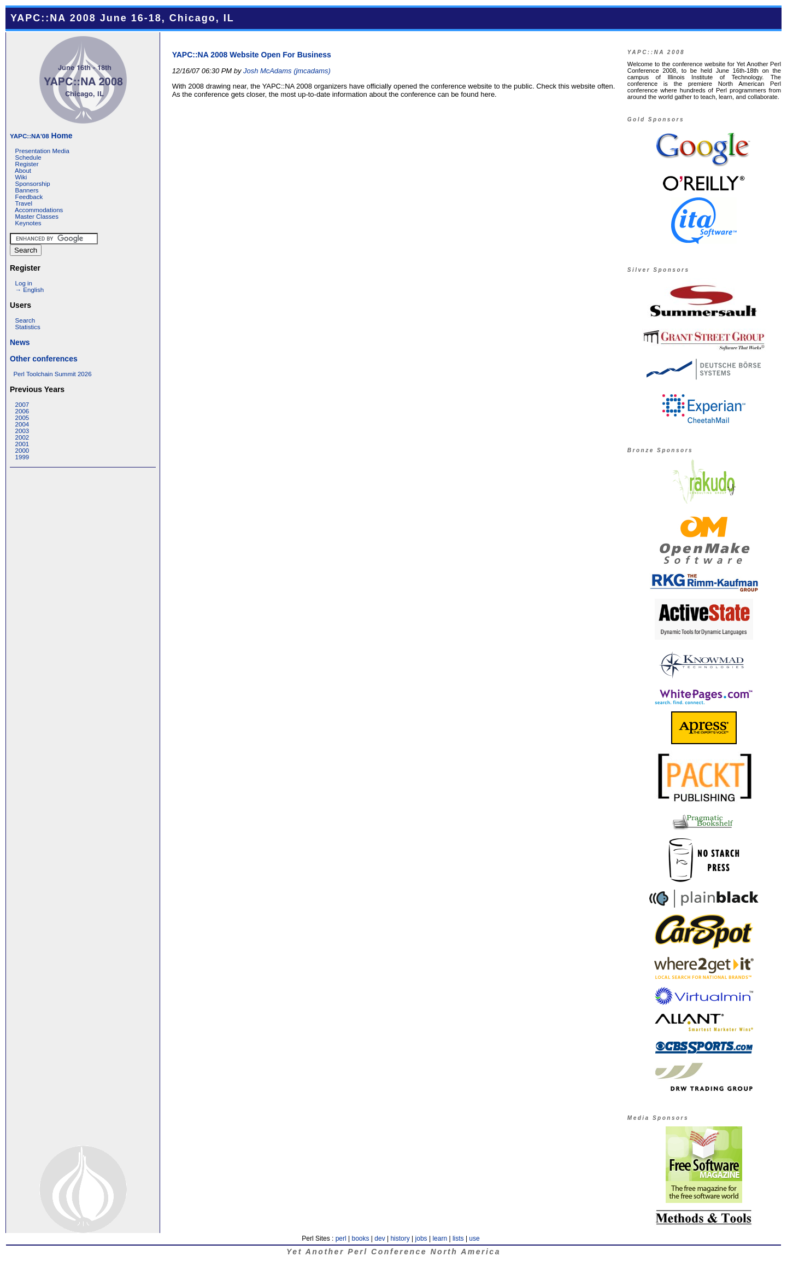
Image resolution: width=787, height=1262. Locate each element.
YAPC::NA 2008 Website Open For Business (251, 54)
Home (41, 135)
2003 (22, 431)
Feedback (29, 197)
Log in (23, 283)
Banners (27, 190)
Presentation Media (42, 151)
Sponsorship (32, 183)
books (360, 1238)
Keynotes (28, 223)
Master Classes (36, 216)
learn (439, 1238)
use (474, 1238)
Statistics (27, 327)
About (23, 170)
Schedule (28, 157)
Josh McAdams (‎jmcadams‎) (287, 71)
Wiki (21, 177)
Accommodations (39, 210)
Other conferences (44, 358)
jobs (421, 1238)
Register (27, 164)
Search (25, 320)
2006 (22, 411)
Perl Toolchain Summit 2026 (52, 374)
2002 (22, 437)
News (20, 342)
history (399, 1238)
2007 (22, 404)
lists (458, 1238)
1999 (22, 457)
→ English (29, 290)
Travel (23, 203)
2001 (22, 444)
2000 (22, 450)
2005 (22, 417)
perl (341, 1238)
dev (379, 1238)
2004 (22, 424)
